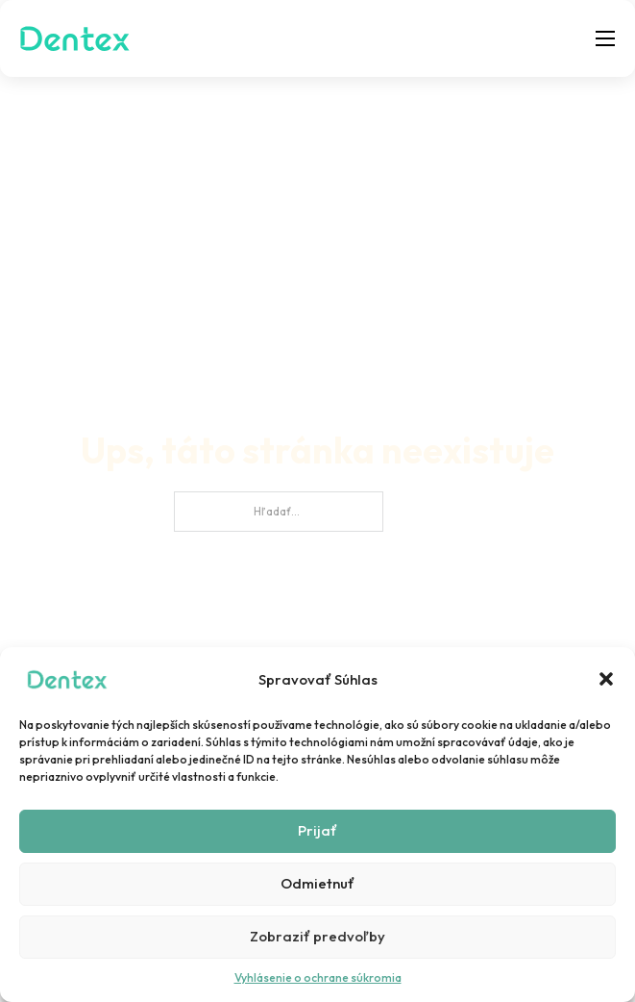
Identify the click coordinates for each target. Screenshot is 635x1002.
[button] (606, 679)
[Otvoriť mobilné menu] (605, 38)
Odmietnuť (317, 883)
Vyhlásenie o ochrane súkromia (318, 977)
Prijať (317, 830)
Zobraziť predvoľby (317, 936)
